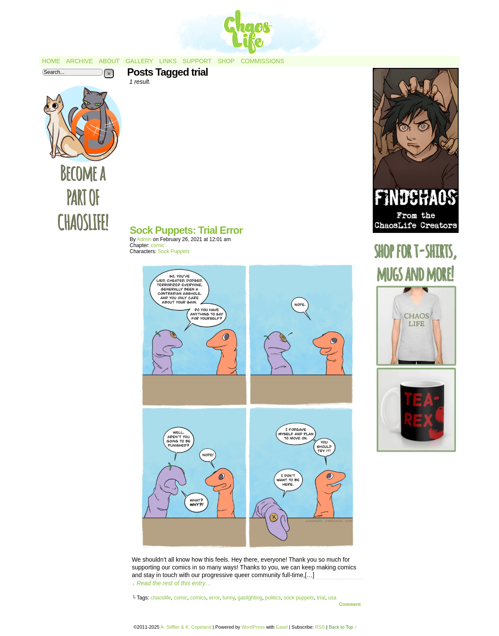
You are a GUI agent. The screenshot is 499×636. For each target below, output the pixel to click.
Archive (79, 61)
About (109, 61)
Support (197, 61)
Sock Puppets (173, 251)
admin (144, 239)
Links (167, 61)
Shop (226, 61)
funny (228, 598)
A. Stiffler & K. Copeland (186, 627)
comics (198, 598)
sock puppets (299, 598)
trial (321, 598)
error (214, 598)
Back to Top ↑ (343, 627)
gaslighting (249, 598)
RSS (320, 627)
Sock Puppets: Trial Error (186, 230)
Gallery (139, 61)
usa (332, 598)
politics (273, 598)
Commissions (262, 61)
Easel (282, 627)
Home (51, 61)
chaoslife (161, 598)
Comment (350, 604)
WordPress (253, 627)
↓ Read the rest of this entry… (171, 583)
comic (157, 245)
